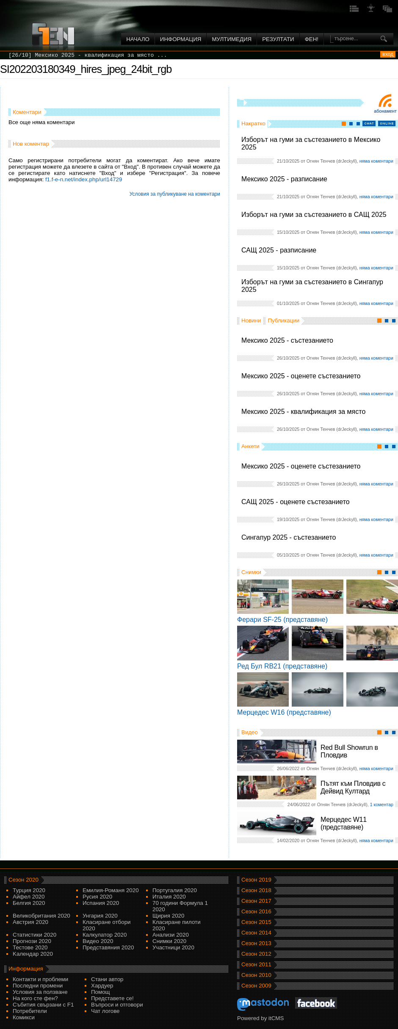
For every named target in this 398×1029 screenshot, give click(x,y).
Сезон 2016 (256, 911)
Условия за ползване (40, 992)
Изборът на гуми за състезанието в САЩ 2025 (314, 214)
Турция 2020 (29, 890)
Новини (251, 320)
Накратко (253, 123)
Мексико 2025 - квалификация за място (303, 411)
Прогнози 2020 (32, 941)
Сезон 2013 (256, 943)
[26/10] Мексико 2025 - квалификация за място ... (87, 55)
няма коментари (376, 161)
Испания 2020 (101, 903)
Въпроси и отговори (117, 1004)
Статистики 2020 (34, 935)
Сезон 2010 (256, 975)
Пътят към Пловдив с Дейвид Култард (353, 787)
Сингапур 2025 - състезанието (288, 537)
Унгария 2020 (100, 916)
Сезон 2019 (256, 879)
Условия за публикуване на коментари (175, 194)
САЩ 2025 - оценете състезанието (295, 501)
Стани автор (107, 979)
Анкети (250, 446)
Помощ (100, 992)
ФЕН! (311, 39)
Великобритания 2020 (41, 916)
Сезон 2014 (256, 932)
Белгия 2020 (29, 903)
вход (387, 54)
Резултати (278, 39)
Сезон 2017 (256, 901)
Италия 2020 (169, 896)
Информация (181, 39)
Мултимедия (232, 39)
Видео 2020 (98, 941)
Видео (249, 732)
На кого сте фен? (35, 998)
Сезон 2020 (23, 879)
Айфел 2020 (28, 896)
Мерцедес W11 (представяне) (344, 823)
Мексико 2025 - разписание (284, 179)
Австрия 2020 (30, 922)
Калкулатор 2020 (105, 935)
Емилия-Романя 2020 (111, 890)
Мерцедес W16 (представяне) (284, 712)
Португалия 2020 (174, 890)
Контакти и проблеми (40, 979)
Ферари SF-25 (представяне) (282, 619)
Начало (137, 39)
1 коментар (381, 804)
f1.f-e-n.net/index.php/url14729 (83, 179)
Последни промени (38, 985)
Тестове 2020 (30, 947)
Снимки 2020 (169, 941)
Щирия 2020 (168, 916)
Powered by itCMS (260, 1018)
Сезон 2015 (256, 922)
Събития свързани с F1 (43, 1004)
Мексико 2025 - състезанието (287, 340)
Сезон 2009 (256, 985)
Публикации (283, 320)
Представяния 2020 (108, 947)
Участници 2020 (173, 947)
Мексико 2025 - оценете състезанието (300, 376)
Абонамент (385, 111)
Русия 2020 (97, 896)
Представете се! (112, 998)
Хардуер (102, 985)
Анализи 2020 (170, 935)
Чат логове (105, 1011)
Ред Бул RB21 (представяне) (282, 666)
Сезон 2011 (256, 964)
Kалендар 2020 (33, 954)
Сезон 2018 (256, 890)
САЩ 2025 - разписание (278, 250)
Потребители (30, 1011)
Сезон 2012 (256, 954)
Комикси (24, 1017)
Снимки (251, 572)
